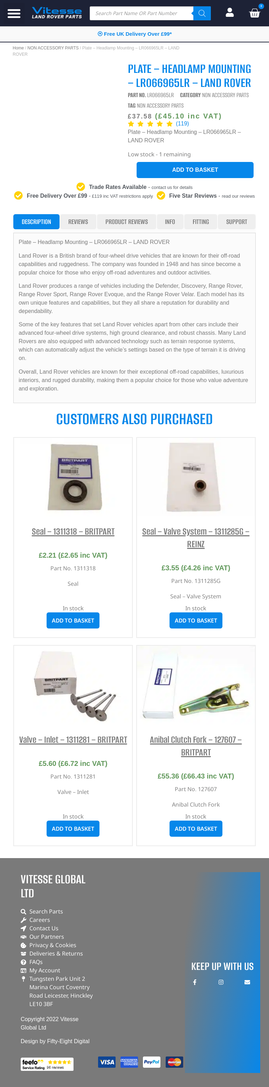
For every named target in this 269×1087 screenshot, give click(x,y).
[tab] (36, 221)
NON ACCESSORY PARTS (53, 48)
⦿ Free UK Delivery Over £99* (134, 34)
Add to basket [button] (73, 620)
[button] (14, 13)
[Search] (202, 13)
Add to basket (195, 170)
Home (18, 48)
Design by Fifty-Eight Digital (55, 1041)
